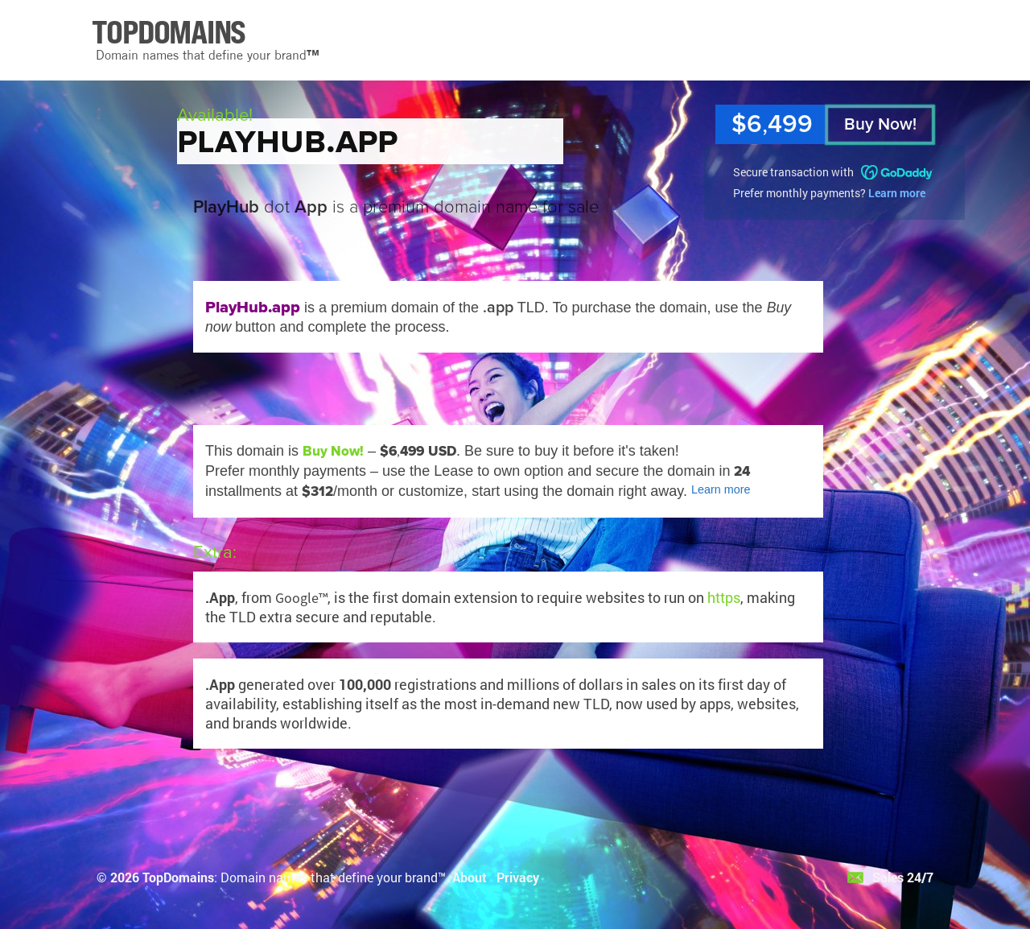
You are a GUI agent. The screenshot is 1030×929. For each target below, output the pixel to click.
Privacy (517, 877)
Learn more (896, 192)
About (469, 877)
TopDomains (178, 877)
